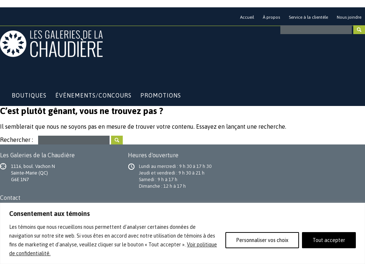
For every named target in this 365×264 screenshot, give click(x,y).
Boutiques (29, 95)
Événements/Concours (93, 95)
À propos (271, 17)
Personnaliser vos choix (262, 240)
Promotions (160, 95)
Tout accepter (329, 240)
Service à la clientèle (308, 17)
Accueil (247, 17)
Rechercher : (16, 139)
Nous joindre (349, 17)
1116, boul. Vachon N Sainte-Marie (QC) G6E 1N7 (33, 173)
